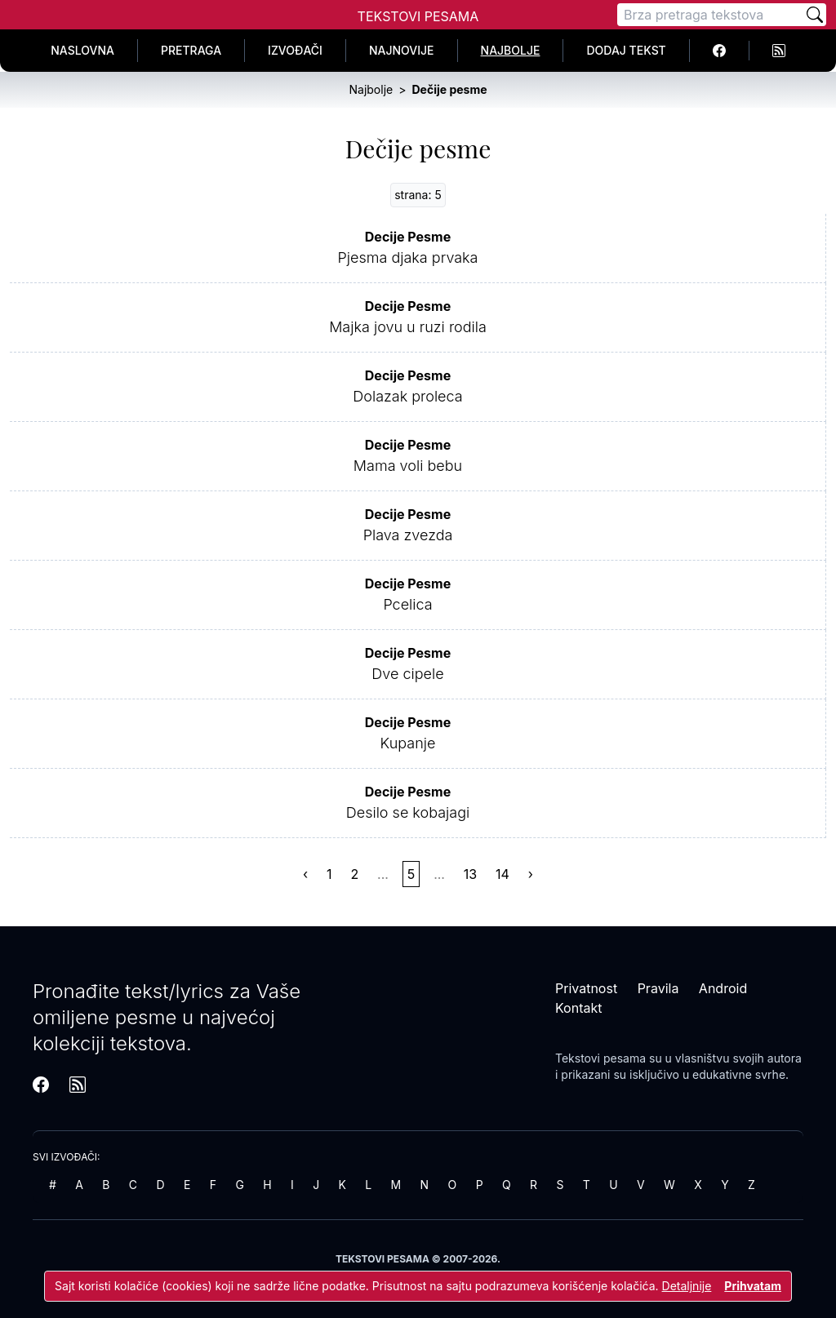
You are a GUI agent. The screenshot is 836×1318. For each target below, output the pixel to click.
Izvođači (295, 50)
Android (723, 988)
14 (502, 874)
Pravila (658, 988)
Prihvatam (752, 1286)
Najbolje (510, 50)
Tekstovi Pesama (418, 16)
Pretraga (191, 50)
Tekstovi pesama (600, 1058)
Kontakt (578, 1008)
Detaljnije (687, 1286)
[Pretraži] (814, 14)
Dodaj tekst (625, 50)
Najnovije (401, 50)
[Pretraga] (710, 14)
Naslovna (82, 50)
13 (470, 874)
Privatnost (586, 988)
